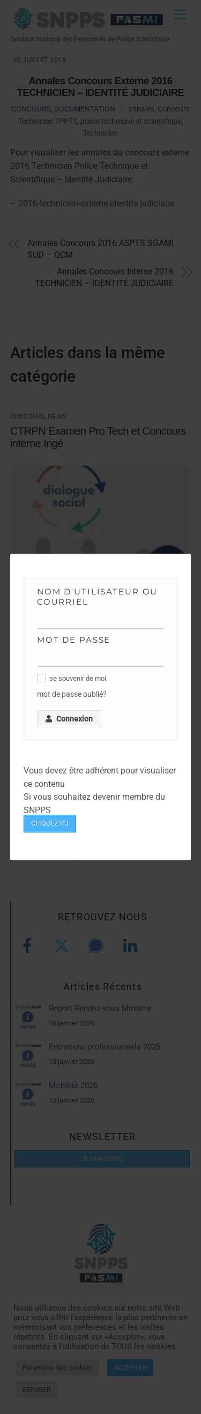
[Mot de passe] (101, 658)
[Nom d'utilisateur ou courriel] (101, 620)
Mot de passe (74, 640)
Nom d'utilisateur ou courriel (97, 596)
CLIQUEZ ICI (50, 823)
